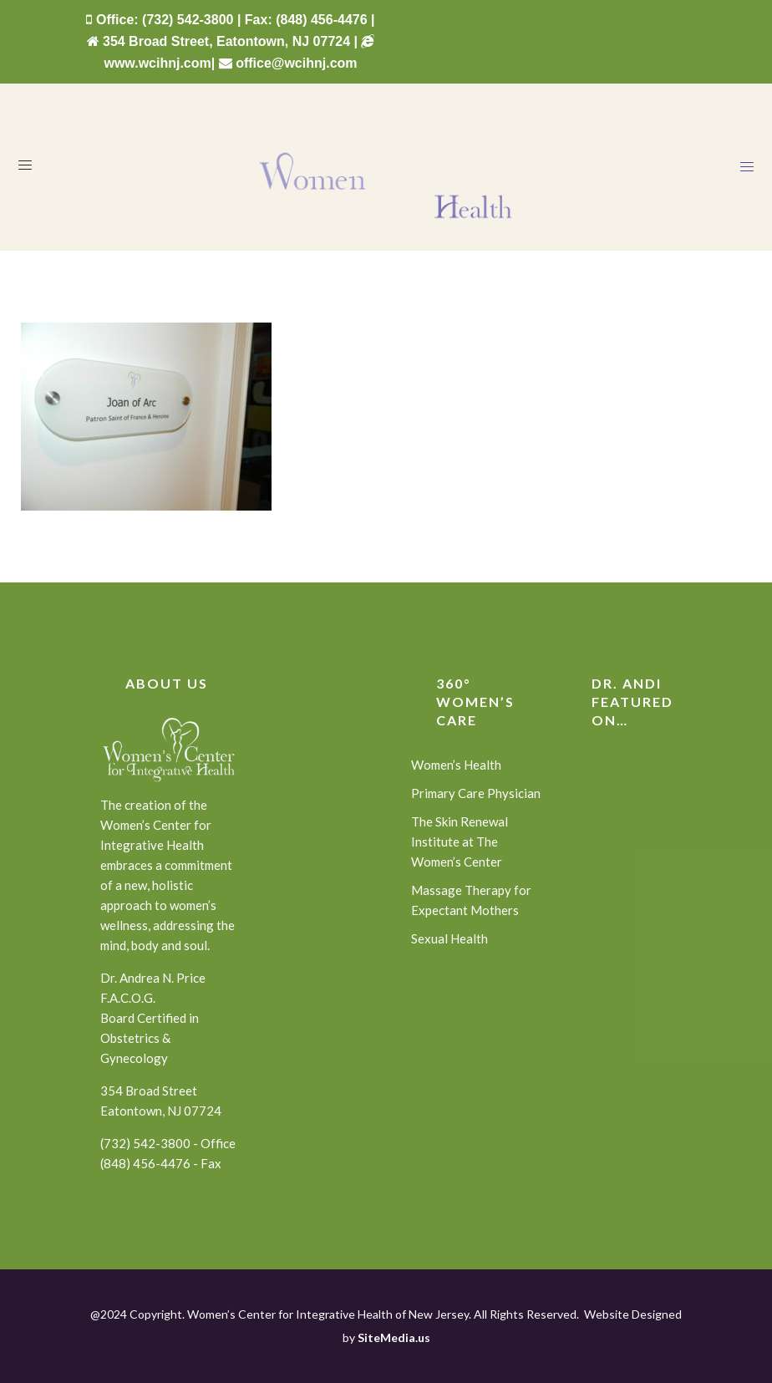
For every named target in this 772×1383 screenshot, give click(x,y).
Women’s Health (456, 764)
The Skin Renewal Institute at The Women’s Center (459, 841)
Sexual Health (449, 938)
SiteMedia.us (394, 1337)
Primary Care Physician (476, 793)
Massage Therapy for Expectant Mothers (471, 900)
